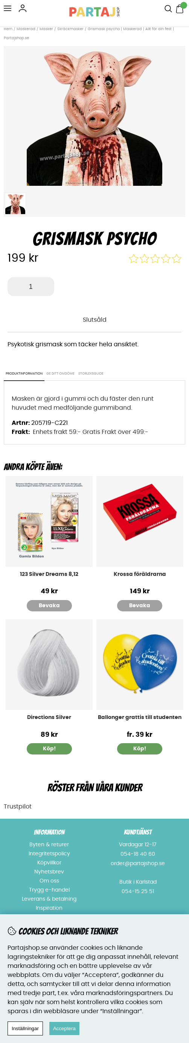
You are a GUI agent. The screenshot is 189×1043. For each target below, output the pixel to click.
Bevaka (49, 605)
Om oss (49, 881)
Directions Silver (49, 717)
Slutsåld (95, 320)
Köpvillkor (49, 863)
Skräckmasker (70, 29)
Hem (8, 29)
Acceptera (64, 1028)
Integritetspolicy (49, 853)
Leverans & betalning (49, 899)
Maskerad (26, 29)
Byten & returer (49, 844)
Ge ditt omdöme (60, 373)
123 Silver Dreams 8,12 (49, 574)
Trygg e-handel (49, 890)
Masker (47, 29)
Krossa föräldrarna (140, 574)
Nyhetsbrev (49, 872)
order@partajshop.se (138, 863)
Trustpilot (18, 807)
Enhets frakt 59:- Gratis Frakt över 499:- (90, 432)
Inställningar (25, 1028)
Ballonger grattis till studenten (139, 717)
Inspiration (49, 908)
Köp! (139, 748)
